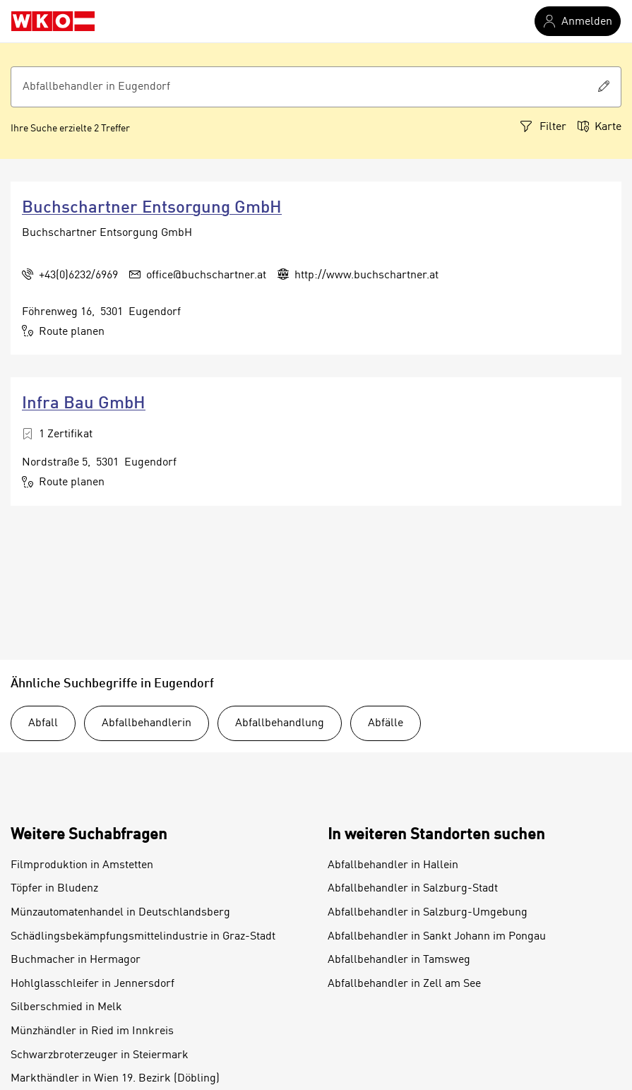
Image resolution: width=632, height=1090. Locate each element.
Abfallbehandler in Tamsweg (399, 960)
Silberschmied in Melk (66, 1007)
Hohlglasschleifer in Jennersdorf (92, 984)
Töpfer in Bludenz (54, 888)
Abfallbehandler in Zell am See (404, 984)
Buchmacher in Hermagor (76, 960)
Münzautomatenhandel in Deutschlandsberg (120, 912)
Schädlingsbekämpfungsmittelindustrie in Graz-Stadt (143, 936)
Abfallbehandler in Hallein (393, 865)
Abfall (43, 723)
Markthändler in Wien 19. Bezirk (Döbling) (115, 1078)
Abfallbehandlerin (146, 723)
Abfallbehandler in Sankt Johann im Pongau (437, 936)
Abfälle (385, 723)
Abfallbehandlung (279, 723)
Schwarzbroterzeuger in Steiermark (100, 1055)
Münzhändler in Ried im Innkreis (92, 1031)
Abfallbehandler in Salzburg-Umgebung (427, 912)
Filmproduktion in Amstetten (82, 865)
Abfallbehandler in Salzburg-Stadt (413, 888)
